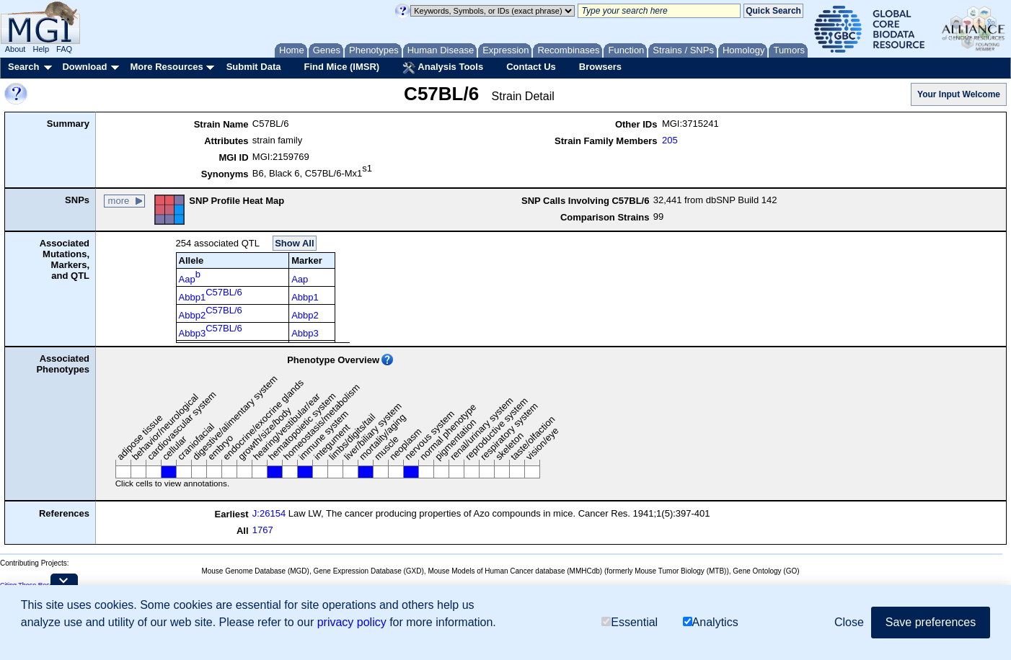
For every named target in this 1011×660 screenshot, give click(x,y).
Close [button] (849, 622)
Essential (629, 622)
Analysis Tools (442, 67)
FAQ (64, 49)
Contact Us (531, 66)
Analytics (710, 622)
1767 (262, 530)
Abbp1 (210, 295)
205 (670, 140)
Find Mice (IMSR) (341, 66)
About (15, 49)
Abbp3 (210, 331)
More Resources (166, 66)
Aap (189, 277)
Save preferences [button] (931, 622)
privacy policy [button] (352, 622)
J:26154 (269, 513)
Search (23, 66)
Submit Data (253, 66)
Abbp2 (210, 313)
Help (40, 49)
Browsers (600, 66)
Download (84, 66)
